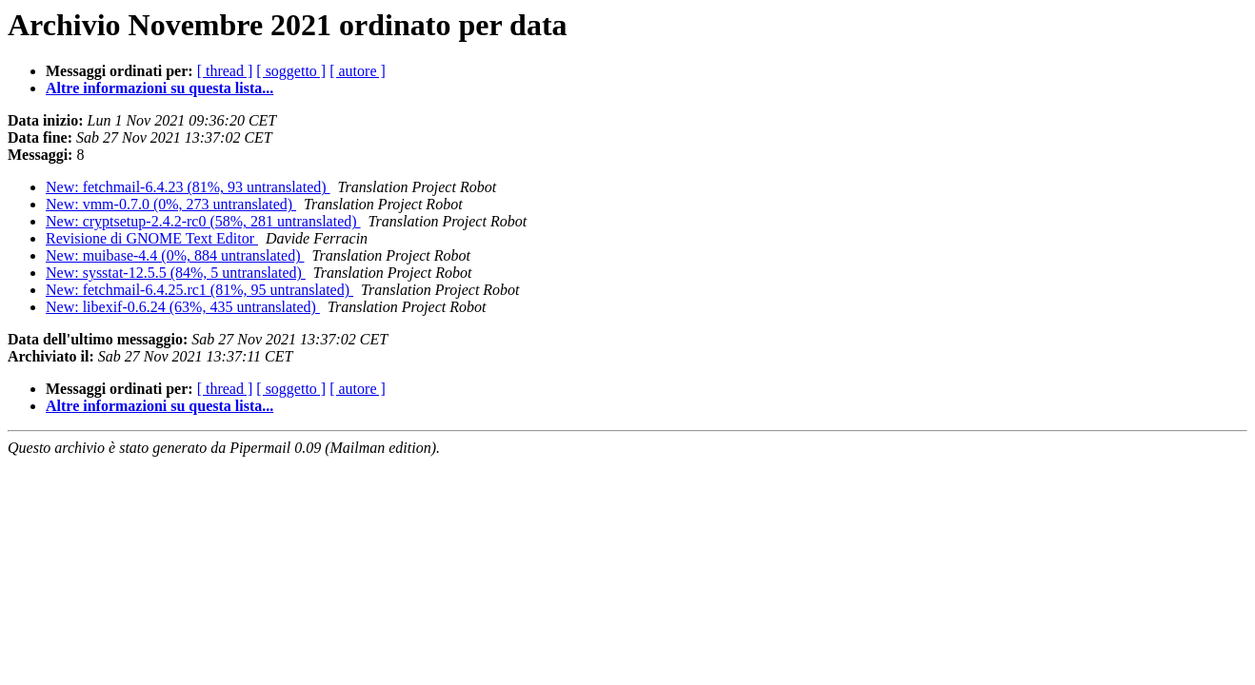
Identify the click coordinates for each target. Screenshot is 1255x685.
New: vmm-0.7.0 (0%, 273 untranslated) (171, 204)
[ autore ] (357, 71)
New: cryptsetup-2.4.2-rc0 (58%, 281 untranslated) (203, 221)
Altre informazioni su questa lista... (159, 88)
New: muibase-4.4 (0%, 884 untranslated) (175, 255)
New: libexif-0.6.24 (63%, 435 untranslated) (183, 307)
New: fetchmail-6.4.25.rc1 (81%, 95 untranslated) (199, 290)
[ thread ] (225, 71)
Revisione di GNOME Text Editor (152, 238)
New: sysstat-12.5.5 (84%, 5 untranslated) (176, 272)
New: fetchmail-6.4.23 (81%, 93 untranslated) (188, 187)
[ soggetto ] (291, 71)
